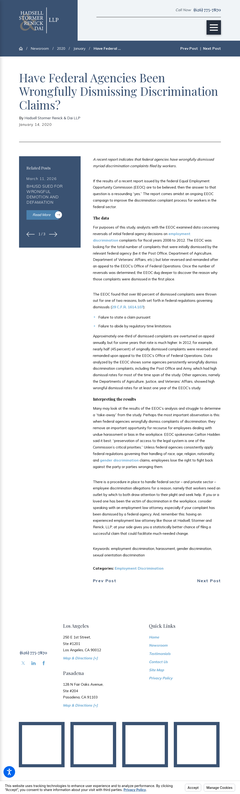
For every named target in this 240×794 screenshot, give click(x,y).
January (79, 48)
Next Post (209, 580)
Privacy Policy (160, 678)
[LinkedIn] (33, 663)
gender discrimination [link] (119, 460)
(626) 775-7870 (207, 10)
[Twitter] (23, 663)
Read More (45, 214)
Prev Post (104, 580)
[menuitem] (185, 637)
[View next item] (53, 234)
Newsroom (40, 48)
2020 (61, 48)
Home (154, 637)
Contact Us (158, 661)
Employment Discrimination (139, 568)
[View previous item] (30, 234)
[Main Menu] (214, 27)
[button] (9, 772)
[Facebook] (44, 663)
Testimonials (160, 653)
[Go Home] (22, 48)
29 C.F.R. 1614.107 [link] (127, 307)
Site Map (156, 670)
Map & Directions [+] (80, 658)
